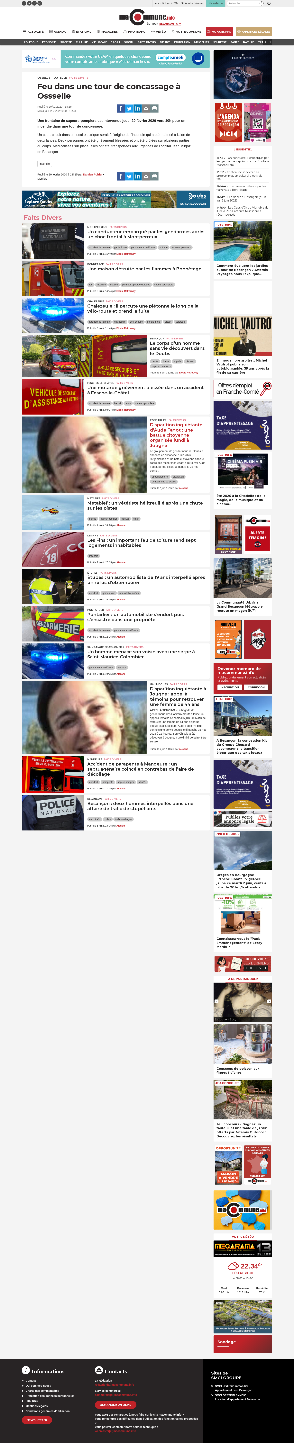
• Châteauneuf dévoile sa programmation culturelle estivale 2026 (239, 175)
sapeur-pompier (109, 518)
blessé (117, 403)
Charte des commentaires (42, 1390)
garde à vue (120, 247)
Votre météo (243, 1237)
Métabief (93, 498)
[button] (262, 3)
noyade (177, 361)
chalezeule (119, 321)
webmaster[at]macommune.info (115, 1431)
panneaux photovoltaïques (136, 284)
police (108, 819)
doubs (166, 361)
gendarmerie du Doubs (143, 247)
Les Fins (92, 535)
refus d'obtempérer (129, 593)
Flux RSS (32, 1401)
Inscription (230, 687)
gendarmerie (153, 321)
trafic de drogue (123, 819)
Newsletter (37, 1420)
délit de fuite (136, 321)
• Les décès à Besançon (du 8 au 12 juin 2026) (241, 198)
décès (155, 361)
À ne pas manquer (243, 979)
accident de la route (99, 247)
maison (114, 284)
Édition (152, 23)
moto (128, 403)
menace (122, 667)
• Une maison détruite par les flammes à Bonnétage (241, 188)
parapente (108, 782)
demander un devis (116, 1405)
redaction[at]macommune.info (114, 1384)
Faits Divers (78, 77)
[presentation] (216, 1001)
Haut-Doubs (159, 684)
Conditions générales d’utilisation (48, 1411)
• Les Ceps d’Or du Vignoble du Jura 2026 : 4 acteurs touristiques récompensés (242, 211)
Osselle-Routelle (52, 77)
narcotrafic (94, 819)
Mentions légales (37, 1406)
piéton (168, 321)
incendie (45, 163)
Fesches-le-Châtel (100, 382)
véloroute (180, 321)
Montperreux (97, 227)
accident (93, 593)
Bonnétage (95, 264)
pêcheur (190, 361)
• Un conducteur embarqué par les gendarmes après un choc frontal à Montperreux (242, 161)
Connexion (256, 687)
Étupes (92, 572)
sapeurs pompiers (181, 247)
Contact (31, 1380)
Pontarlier (158, 420)
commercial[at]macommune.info (116, 1394)
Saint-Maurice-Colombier (105, 647)
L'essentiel (243, 149)
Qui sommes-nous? (38, 1385)
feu (91, 284)
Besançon (157, 338)
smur (136, 518)
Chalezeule (95, 301)
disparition (178, 476)
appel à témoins (160, 476)
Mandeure (94, 759)
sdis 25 (125, 518)
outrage (164, 247)
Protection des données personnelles (50, 1395)
